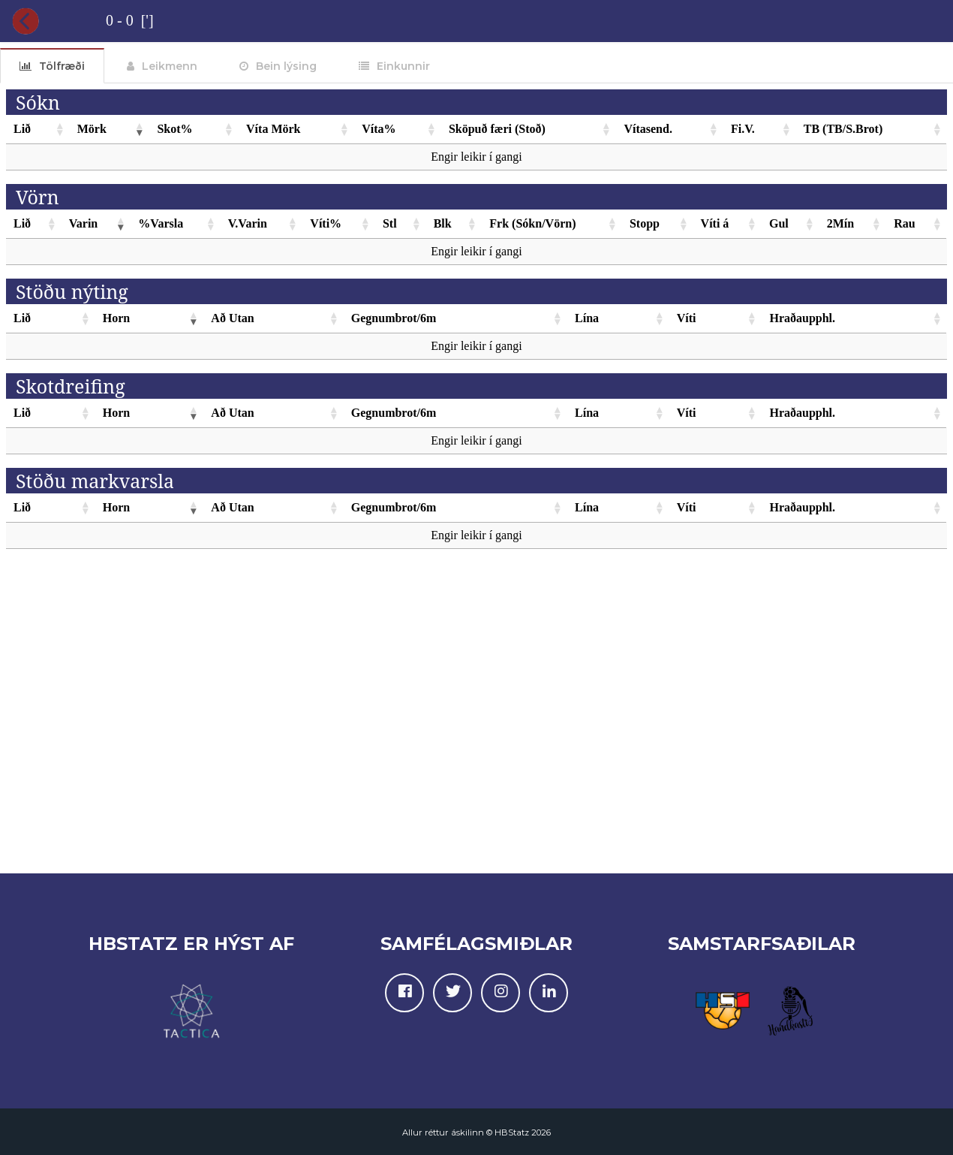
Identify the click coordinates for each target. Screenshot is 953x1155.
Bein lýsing (286, 66)
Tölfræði (62, 66)
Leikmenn (169, 66)
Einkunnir (403, 66)
